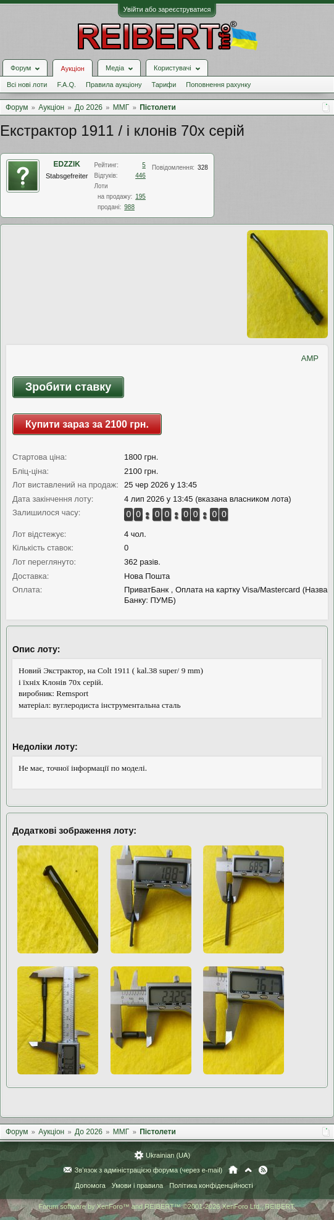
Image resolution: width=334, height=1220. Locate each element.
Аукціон (72, 68)
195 (140, 196)
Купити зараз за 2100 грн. (87, 424)
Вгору (248, 1170)
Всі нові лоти (27, 84)
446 (140, 175)
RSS (263, 1170)
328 (203, 167)
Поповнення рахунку (218, 84)
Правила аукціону (113, 84)
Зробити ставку (68, 387)
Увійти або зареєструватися (167, 9)
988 (129, 207)
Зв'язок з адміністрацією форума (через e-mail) (149, 1170)
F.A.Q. (66, 84)
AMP (310, 358)
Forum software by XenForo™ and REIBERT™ (166, 1206)
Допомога (90, 1185)
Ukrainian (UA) (168, 1155)
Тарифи (164, 84)
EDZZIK (67, 164)
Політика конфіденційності (211, 1185)
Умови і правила (137, 1185)
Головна (233, 1170)
